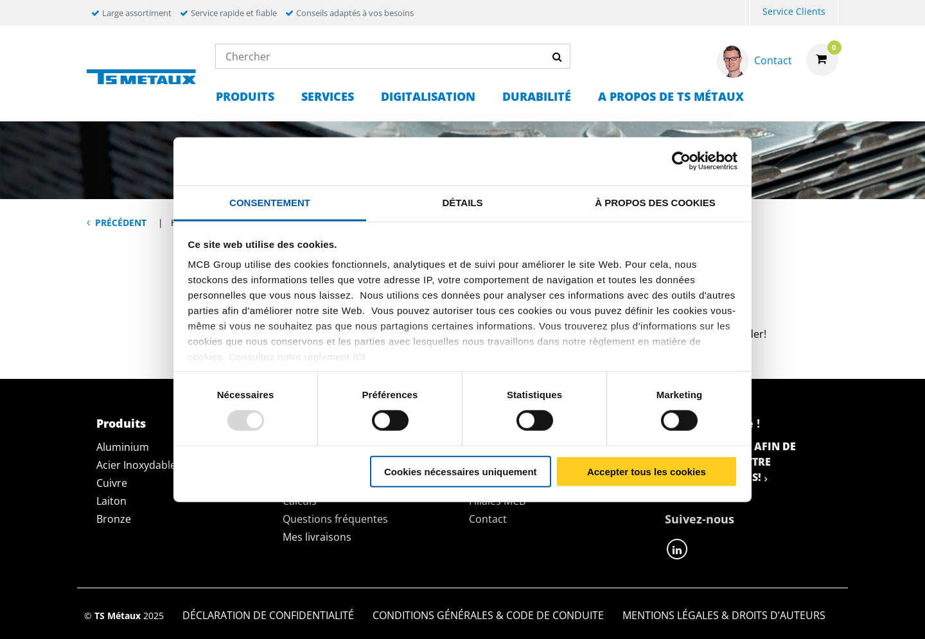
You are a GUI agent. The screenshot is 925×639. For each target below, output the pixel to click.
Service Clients (793, 11)
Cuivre (111, 483)
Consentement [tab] (269, 202)
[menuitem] (747, 13)
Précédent (120, 222)
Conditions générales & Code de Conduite (488, 615)
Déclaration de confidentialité (268, 615)
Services (327, 96)
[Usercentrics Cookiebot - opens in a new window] (681, 161)
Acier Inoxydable (136, 465)
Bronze (113, 519)
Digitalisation (428, 96)
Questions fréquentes (335, 519)
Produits (245, 96)
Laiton (111, 501)
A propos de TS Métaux (671, 96)
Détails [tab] (462, 202)
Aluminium (122, 447)
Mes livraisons (317, 537)
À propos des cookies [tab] (655, 202)
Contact (488, 519)
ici (359, 356)
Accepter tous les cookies (646, 471)
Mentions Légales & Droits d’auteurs (723, 615)
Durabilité (536, 96)
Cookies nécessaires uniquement (460, 471)
